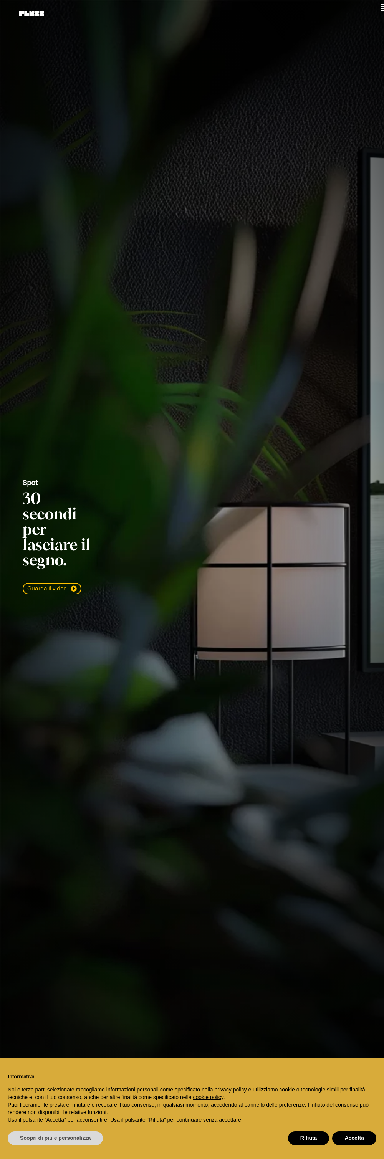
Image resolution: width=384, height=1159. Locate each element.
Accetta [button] (354, 1138)
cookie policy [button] (208, 1097)
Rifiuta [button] (308, 1138)
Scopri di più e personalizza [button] (55, 1138)
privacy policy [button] (231, 1089)
